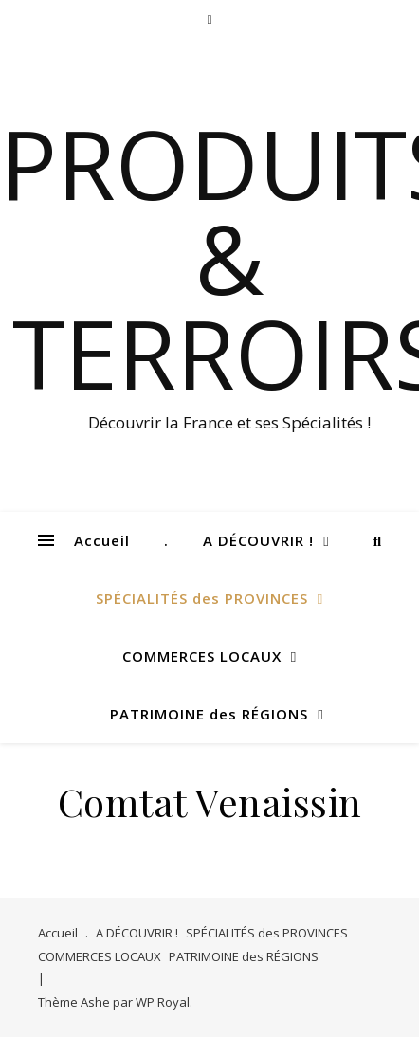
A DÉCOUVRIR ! (258, 540)
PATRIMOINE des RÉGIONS (209, 713)
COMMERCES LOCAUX (202, 655)
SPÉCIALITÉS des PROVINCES (202, 598)
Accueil (102, 540)
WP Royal (163, 1001)
